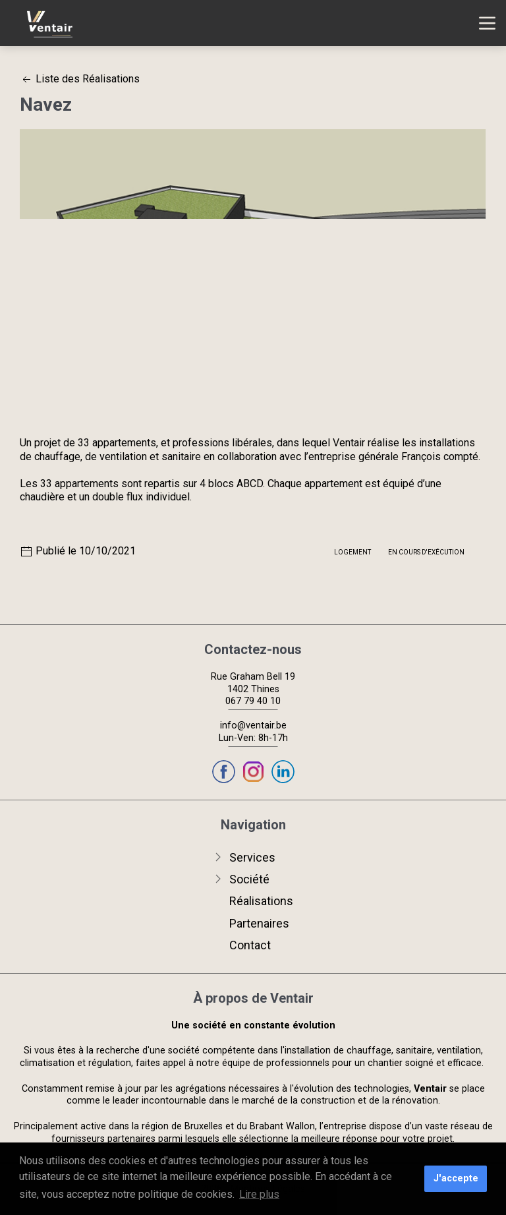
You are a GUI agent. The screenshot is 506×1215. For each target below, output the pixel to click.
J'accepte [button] (456, 1178)
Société (249, 879)
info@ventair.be (253, 725)
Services (252, 857)
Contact (250, 945)
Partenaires (259, 923)
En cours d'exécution (426, 552)
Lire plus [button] (259, 1194)
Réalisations (261, 901)
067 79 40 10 (253, 701)
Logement (352, 552)
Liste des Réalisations (80, 79)
